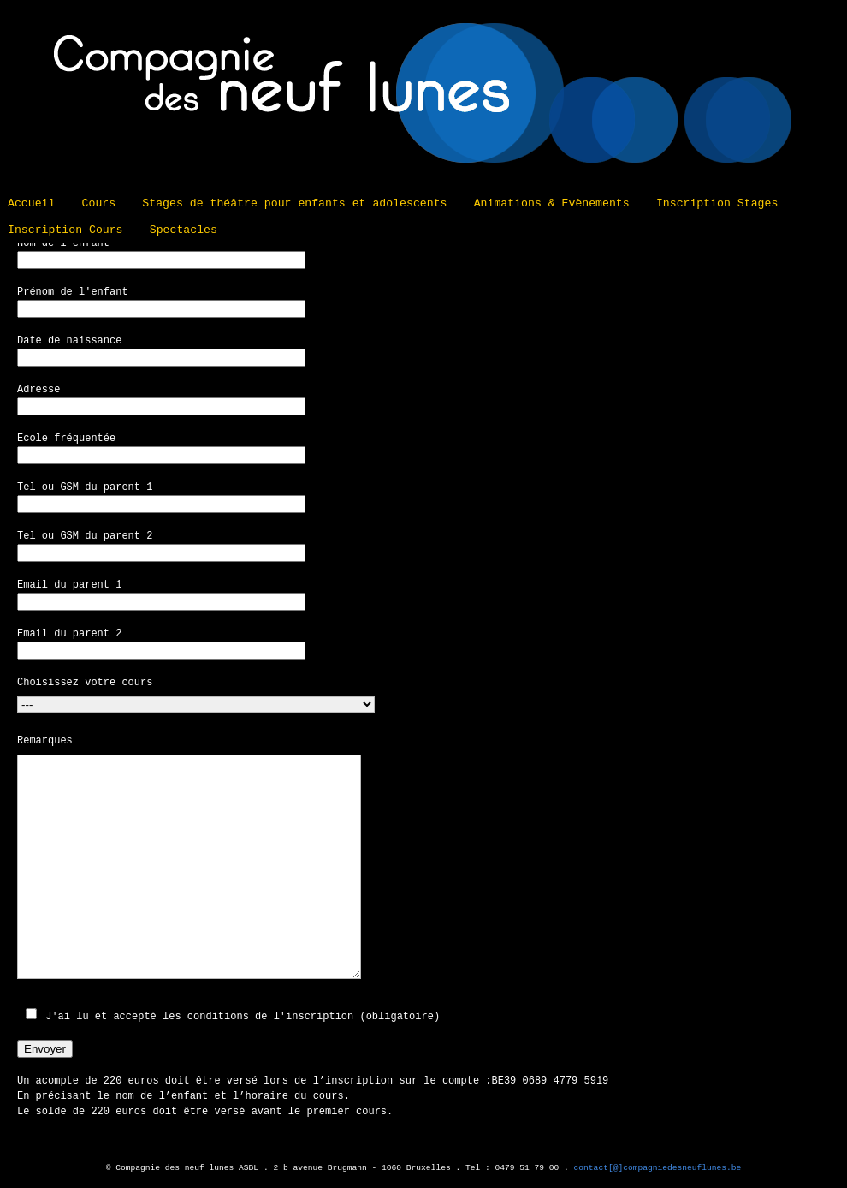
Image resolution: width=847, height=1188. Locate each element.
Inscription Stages (717, 203)
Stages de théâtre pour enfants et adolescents (294, 203)
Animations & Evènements (552, 203)
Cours (99, 203)
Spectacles (183, 230)
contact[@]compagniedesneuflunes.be (658, 1168)
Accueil (31, 203)
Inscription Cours (65, 230)
